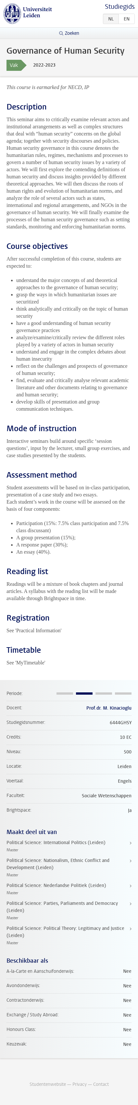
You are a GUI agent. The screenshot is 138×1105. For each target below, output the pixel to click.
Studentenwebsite (48, 1084)
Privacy (79, 1084)
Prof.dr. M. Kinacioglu (109, 708)
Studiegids (120, 6)
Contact (101, 1084)
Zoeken (72, 33)
